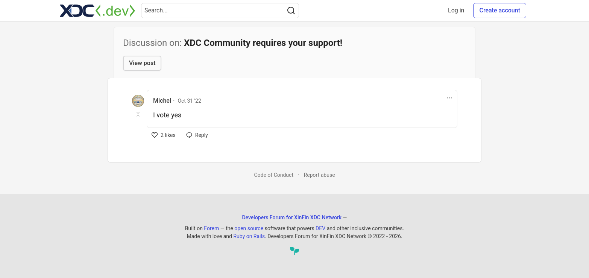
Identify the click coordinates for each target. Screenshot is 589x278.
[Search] (291, 10)
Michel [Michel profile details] (162, 100)
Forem (211, 228)
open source (248, 228)
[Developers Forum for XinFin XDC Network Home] (97, 10)
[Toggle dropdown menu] (449, 98)
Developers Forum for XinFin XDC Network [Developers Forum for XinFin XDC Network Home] (292, 217)
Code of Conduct (273, 175)
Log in (456, 10)
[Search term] (220, 10)
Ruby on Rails (249, 236)
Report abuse (319, 175)
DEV (320, 228)
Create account (499, 10)
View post (142, 63)
